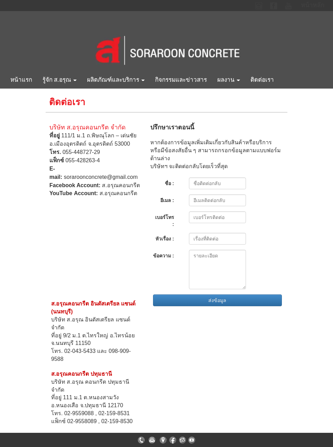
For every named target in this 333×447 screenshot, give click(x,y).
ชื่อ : (169, 183)
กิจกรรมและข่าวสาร (181, 79)
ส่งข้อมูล (217, 300)
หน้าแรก (21, 79)
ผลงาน (228, 79)
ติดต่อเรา (262, 79)
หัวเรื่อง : (164, 238)
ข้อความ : (163, 255)
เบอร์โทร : (164, 221)
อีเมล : (167, 200)
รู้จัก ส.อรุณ (59, 79)
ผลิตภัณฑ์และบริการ (116, 79)
